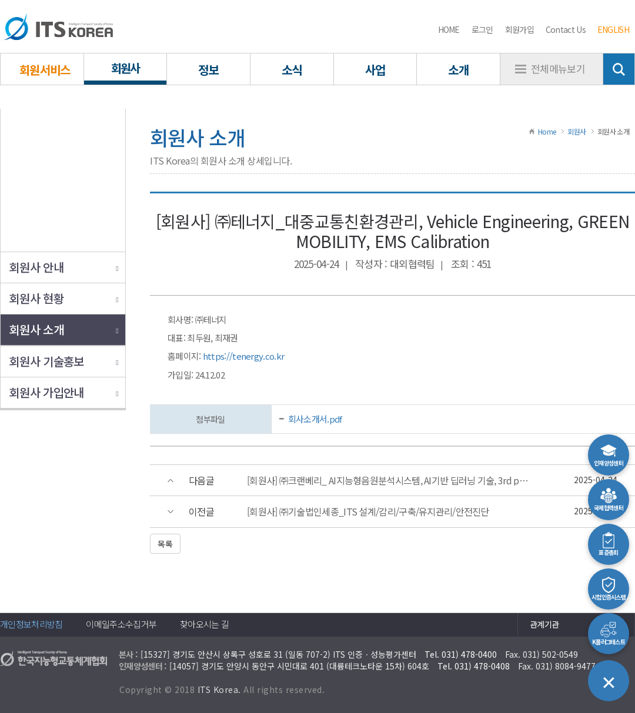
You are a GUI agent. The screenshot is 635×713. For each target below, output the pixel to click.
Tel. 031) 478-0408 (473, 666)
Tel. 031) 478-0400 (461, 654)
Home (547, 131)
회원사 (576, 131)
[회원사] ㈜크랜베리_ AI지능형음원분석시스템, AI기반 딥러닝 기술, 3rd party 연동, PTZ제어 (388, 480)
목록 (165, 544)
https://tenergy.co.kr (243, 356)
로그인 (482, 29)
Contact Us (566, 29)
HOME (449, 29)
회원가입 (519, 29)
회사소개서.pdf (315, 419)
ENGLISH (613, 29)
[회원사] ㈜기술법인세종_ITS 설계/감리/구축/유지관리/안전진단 (368, 511)
